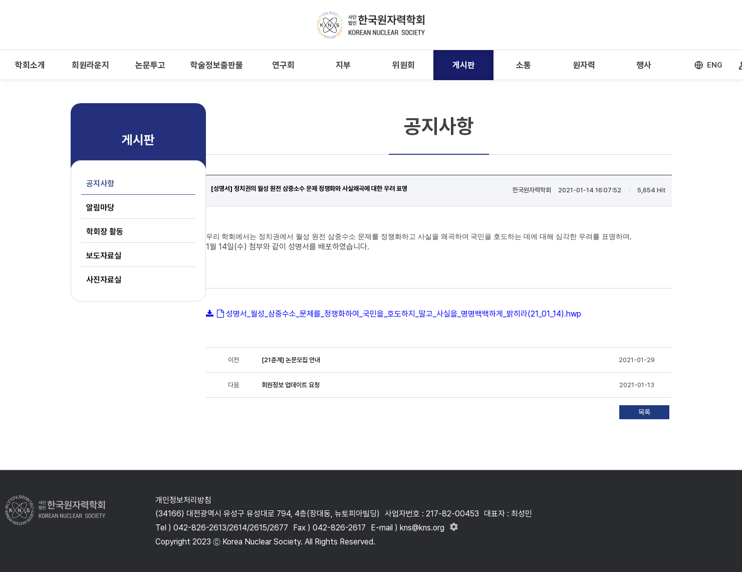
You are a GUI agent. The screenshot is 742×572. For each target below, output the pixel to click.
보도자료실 (103, 255)
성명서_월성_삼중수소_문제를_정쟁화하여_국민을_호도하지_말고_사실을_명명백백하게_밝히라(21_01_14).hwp (403, 314)
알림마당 (100, 207)
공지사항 (100, 183)
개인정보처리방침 (183, 500)
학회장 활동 (104, 231)
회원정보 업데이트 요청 (291, 385)
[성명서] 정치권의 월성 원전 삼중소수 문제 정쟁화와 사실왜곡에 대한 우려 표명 (309, 188)
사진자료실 (103, 279)
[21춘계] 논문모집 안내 (291, 360)
